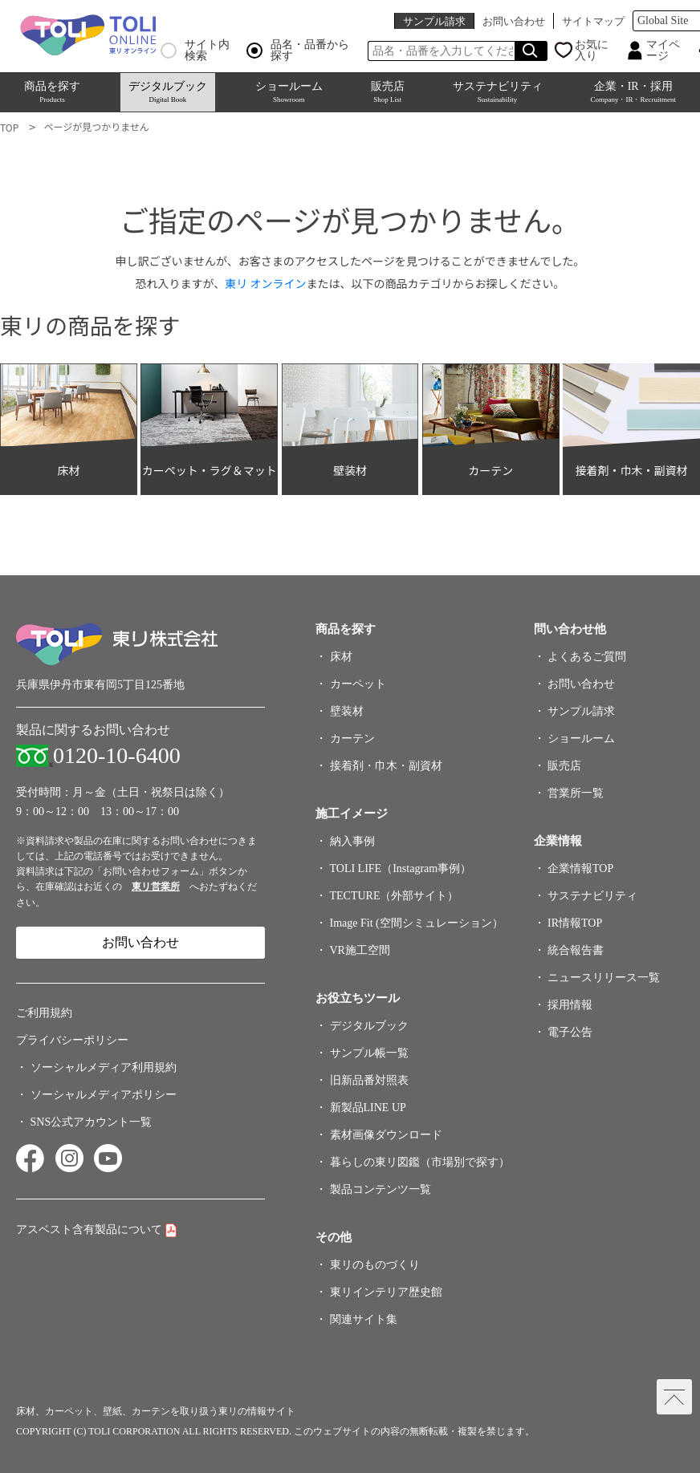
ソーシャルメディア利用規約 (104, 1067)
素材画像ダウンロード (386, 1135)
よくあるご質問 (586, 657)
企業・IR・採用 (632, 91)
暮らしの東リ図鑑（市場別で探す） (420, 1162)
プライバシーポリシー (72, 1040)
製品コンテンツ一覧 (380, 1189)
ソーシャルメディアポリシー (104, 1095)
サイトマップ (593, 21)
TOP (9, 127)
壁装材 (347, 711)
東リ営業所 (156, 886)
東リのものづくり (375, 1265)
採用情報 (569, 1005)
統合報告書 (575, 950)
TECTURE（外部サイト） (394, 896)
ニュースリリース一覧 (603, 978)
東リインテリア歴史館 (386, 1292)
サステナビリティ (498, 91)
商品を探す (52, 91)
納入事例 (352, 841)
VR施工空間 (360, 950)
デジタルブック (167, 91)
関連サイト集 (363, 1319)
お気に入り (591, 50)
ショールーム (289, 91)
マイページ (663, 50)
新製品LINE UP (368, 1108)
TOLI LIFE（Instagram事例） (401, 868)
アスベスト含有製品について (89, 1229)
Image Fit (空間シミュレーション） (416, 923)
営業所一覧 (575, 793)
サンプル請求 (434, 21)
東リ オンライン (265, 283)
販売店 (388, 91)
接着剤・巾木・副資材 (386, 766)
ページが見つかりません (96, 126)
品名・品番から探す (297, 50)
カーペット (358, 684)
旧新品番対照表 (369, 1080)
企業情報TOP (580, 868)
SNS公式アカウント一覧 (92, 1122)
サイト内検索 (195, 50)
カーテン (352, 738)
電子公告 (569, 1032)
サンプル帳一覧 (369, 1053)
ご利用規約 (44, 1013)
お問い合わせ (513, 21)
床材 (341, 657)
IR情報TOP (574, 923)
